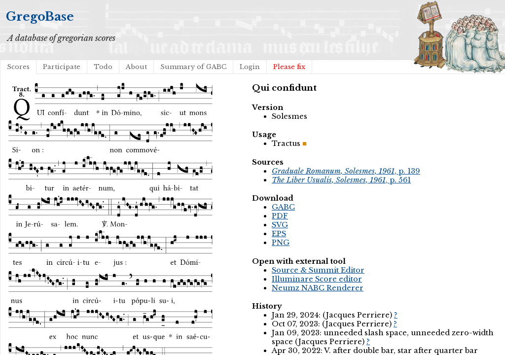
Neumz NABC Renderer (317, 288)
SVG (280, 224)
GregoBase (40, 16)
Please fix (289, 67)
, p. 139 (346, 171)
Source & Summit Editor (318, 270)
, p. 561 (341, 180)
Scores (18, 67)
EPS (279, 233)
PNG (280, 242)
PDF (280, 216)
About (136, 67)
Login (250, 67)
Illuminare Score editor (317, 279)
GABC (283, 207)
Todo (103, 67)
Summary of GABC (193, 67)
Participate (61, 67)
